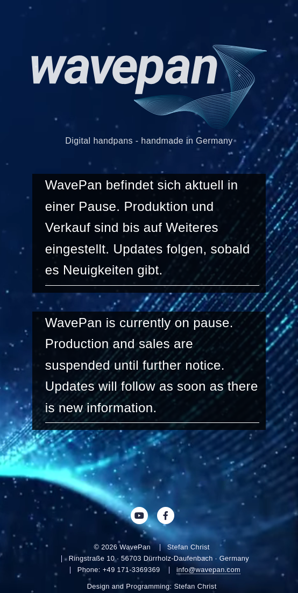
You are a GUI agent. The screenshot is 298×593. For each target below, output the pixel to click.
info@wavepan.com (208, 570)
